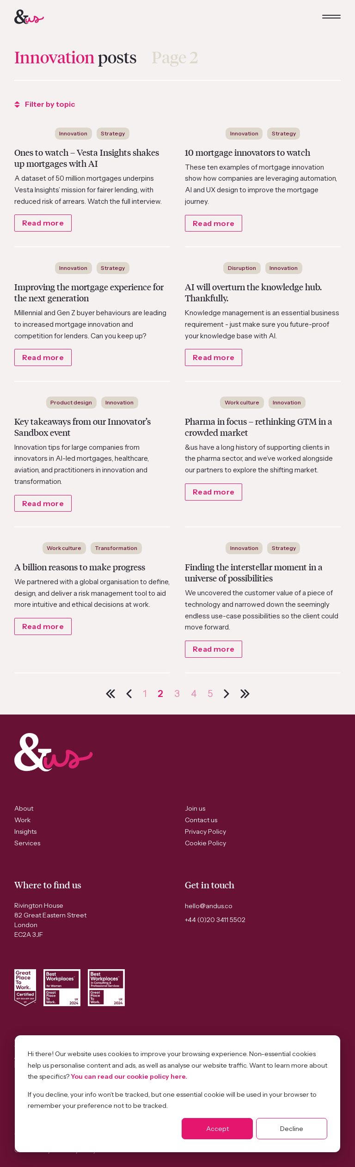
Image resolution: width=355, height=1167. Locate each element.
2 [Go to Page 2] (160, 693)
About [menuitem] (23, 808)
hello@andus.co (209, 906)
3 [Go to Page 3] (177, 693)
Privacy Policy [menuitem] (205, 831)
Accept (217, 1128)
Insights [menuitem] (25, 831)
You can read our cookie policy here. (129, 1076)
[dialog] (177, 1093)
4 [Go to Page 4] (193, 693)
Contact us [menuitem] (201, 820)
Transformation (116, 547)
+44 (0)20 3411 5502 (215, 920)
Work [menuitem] (22, 820)
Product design (71, 402)
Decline (291, 1128)
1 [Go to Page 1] (145, 693)
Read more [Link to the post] (43, 222)
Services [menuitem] (27, 843)
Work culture (242, 402)
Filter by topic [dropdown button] (44, 104)
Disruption (242, 267)
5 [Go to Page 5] (210, 693)
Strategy (113, 133)
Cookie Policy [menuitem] (205, 843)
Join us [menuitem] (195, 808)
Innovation (73, 133)
